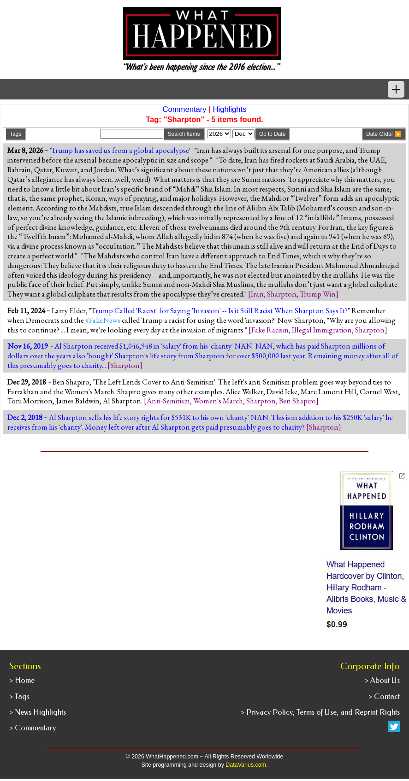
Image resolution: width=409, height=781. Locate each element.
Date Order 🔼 (384, 134)
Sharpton (281, 294)
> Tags (19, 696)
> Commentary (32, 727)
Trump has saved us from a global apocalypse (120, 150)
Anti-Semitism (168, 401)
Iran (257, 294)
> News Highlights (37, 712)
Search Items (184, 134)
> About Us (382, 680)
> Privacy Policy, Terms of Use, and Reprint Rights (320, 712)
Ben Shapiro (297, 401)
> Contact (384, 696)
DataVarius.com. (246, 765)
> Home (22, 680)
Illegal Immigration (322, 330)
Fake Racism (270, 330)
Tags (15, 134)
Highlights (230, 109)
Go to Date (272, 134)
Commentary (184, 109)
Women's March (218, 401)
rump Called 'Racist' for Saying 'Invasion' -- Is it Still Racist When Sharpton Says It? (221, 310)
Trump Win (318, 294)
